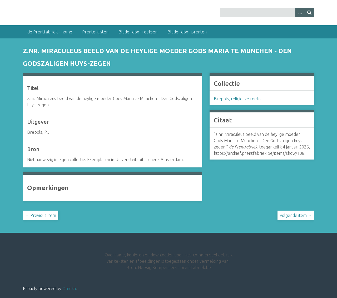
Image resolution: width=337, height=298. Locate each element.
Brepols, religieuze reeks (237, 98)
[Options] (300, 12)
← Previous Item (40, 215)
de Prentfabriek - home (49, 31)
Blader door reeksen (137, 31)
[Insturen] (309, 12)
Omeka (69, 288)
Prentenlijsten (95, 31)
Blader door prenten (187, 31)
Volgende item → (296, 215)
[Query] (267, 12)
